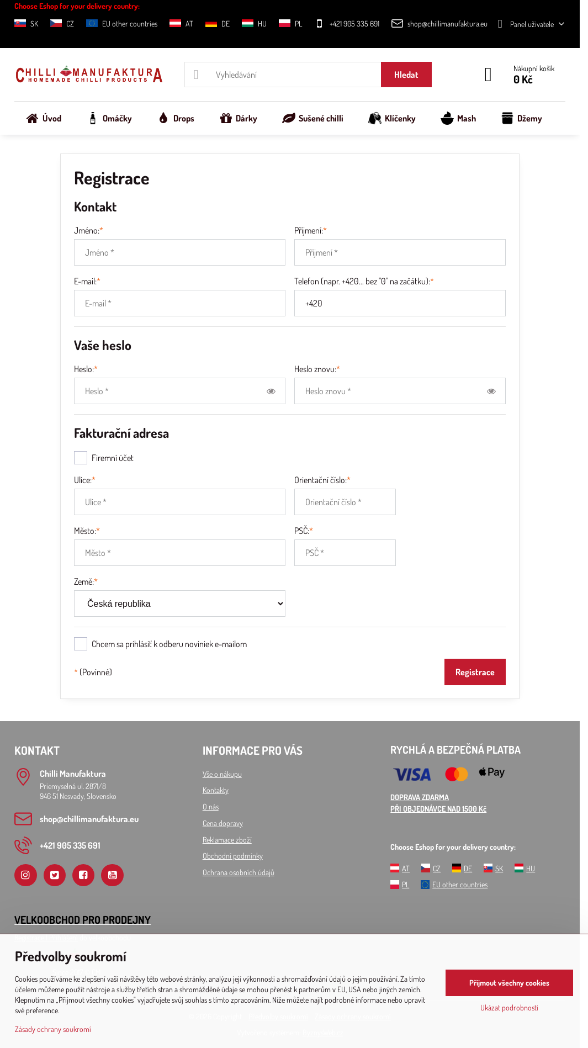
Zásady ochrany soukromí (53, 1029)
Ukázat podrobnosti (509, 1007)
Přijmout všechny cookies (509, 982)
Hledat (406, 74)
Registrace (475, 672)
